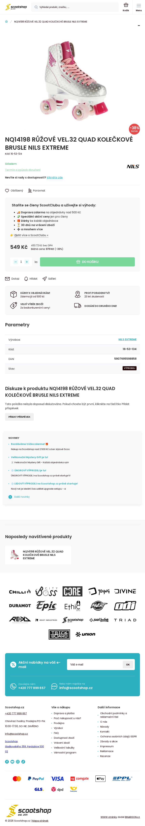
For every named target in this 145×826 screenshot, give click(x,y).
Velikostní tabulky (64, 747)
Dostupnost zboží (64, 738)
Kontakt (104, 731)
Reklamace (106, 751)
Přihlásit (128, 664)
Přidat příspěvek (19, 417)
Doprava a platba (64, 713)
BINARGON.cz (132, 817)
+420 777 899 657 (31, 688)
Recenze (105, 756)
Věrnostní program (65, 752)
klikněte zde (55, 177)
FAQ (56, 733)
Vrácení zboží (62, 742)
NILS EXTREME (128, 339)
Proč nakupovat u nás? (67, 718)
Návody (104, 726)
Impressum (107, 746)
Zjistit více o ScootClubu (30, 235)
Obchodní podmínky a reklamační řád (113, 715)
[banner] (16, 7)
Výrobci (58, 728)
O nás (103, 721)
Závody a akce (109, 741)
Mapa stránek (40, 820)
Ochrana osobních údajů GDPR (118, 736)
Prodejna (59, 723)
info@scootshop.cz (76, 687)
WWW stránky (109, 817)
